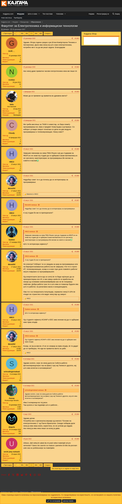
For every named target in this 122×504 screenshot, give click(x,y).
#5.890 (77, 305)
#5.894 (77, 414)
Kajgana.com (8, 14)
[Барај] (116, 14)
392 (26, 33)
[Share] (72, 38)
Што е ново (32, 14)
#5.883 (77, 92)
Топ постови (48, 14)
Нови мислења (6, 18)
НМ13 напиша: (30, 231)
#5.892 (77, 359)
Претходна (8, 33)
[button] (39, 14)
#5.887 (77, 200)
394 (36, 33)
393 (31, 33)
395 (40, 33)
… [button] (18, 33)
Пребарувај (18, 18)
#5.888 (77, 227)
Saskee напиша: (30, 309)
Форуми (20, 14)
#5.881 (77, 38)
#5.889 (77, 251)
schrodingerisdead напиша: (34, 390)
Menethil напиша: (31, 205)
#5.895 (77, 439)
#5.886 (77, 176)
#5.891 (77, 331)
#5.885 (77, 149)
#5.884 (77, 120)
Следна (47, 33)
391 (22, 33)
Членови (59, 14)
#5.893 (77, 385)
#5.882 (77, 67)
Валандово (17, 115)
